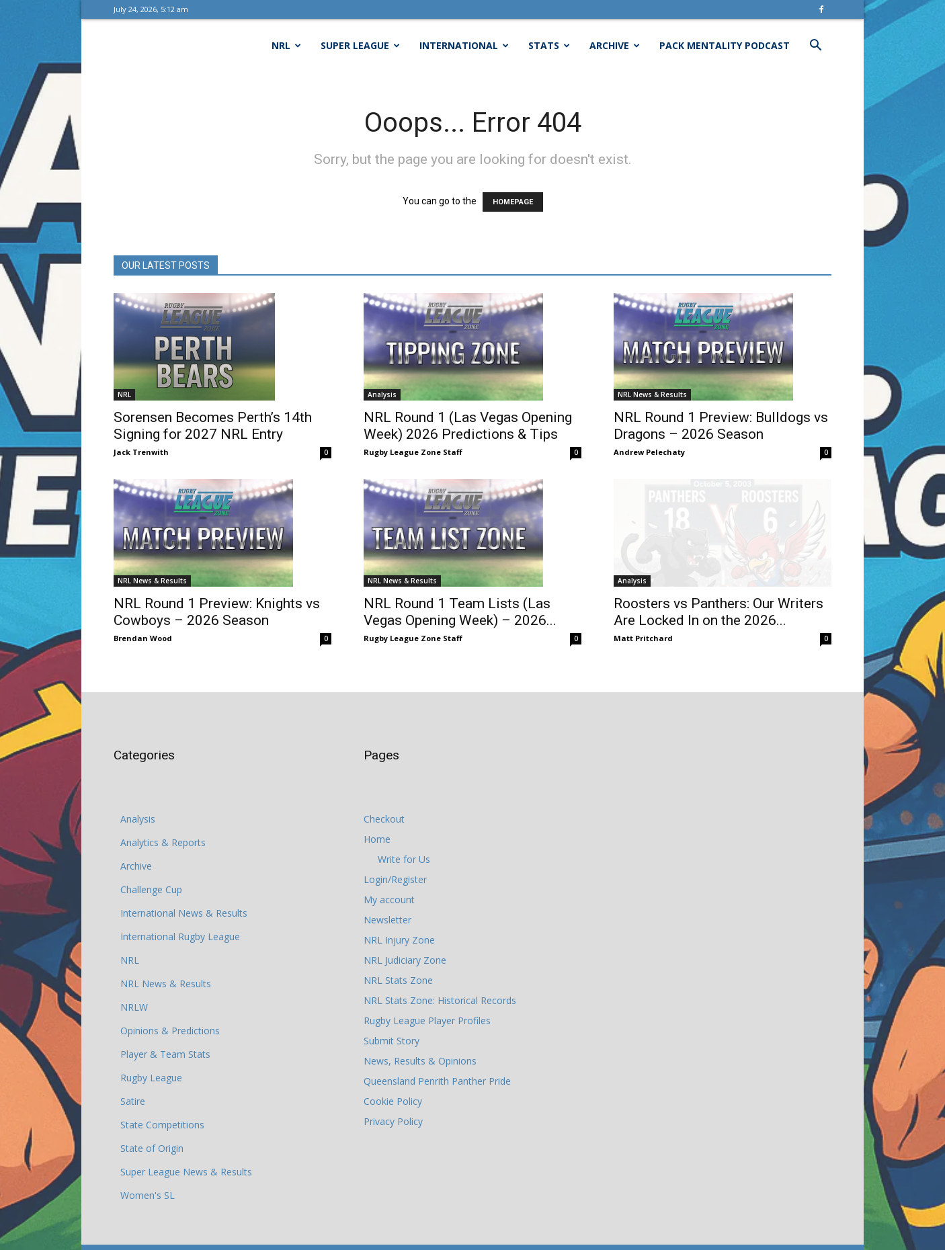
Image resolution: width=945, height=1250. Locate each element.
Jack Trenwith (141, 452)
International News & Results (183, 913)
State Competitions (162, 1124)
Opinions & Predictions (170, 1030)
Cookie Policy (393, 1101)
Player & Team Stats (165, 1054)
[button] (815, 46)
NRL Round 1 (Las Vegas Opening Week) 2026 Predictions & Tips (468, 425)
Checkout (384, 818)
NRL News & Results (652, 394)
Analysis (382, 394)
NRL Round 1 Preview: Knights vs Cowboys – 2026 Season (217, 611)
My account (389, 899)
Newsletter (387, 919)
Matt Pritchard (643, 638)
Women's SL (147, 1195)
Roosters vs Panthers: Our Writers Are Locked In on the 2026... (718, 611)
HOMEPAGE (513, 202)
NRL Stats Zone (398, 980)
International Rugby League (180, 936)
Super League (360, 45)
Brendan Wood (143, 638)
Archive (614, 45)
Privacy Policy (393, 1121)
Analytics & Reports (163, 842)
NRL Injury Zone (399, 939)
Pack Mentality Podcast (724, 45)
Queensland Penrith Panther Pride (437, 1081)
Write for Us (404, 859)
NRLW (134, 1007)
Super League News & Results (186, 1171)
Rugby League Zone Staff (413, 452)
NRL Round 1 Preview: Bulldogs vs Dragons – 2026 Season (721, 425)
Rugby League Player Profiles (427, 1020)
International (464, 45)
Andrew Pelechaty (649, 452)
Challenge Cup (151, 889)
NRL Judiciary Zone (405, 960)
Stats (549, 45)
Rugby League (151, 1077)
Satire (132, 1101)
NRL (286, 45)
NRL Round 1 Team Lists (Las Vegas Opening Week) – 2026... (460, 611)
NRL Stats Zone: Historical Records (440, 1000)
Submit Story (391, 1040)
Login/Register (395, 879)
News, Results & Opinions (420, 1060)
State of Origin (151, 1148)
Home (377, 839)
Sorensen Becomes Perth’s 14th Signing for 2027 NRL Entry (213, 425)
